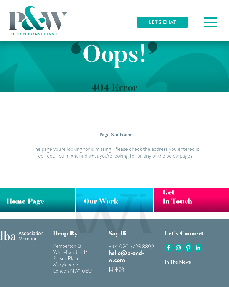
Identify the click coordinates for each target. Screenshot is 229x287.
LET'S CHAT (162, 22)
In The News (178, 262)
